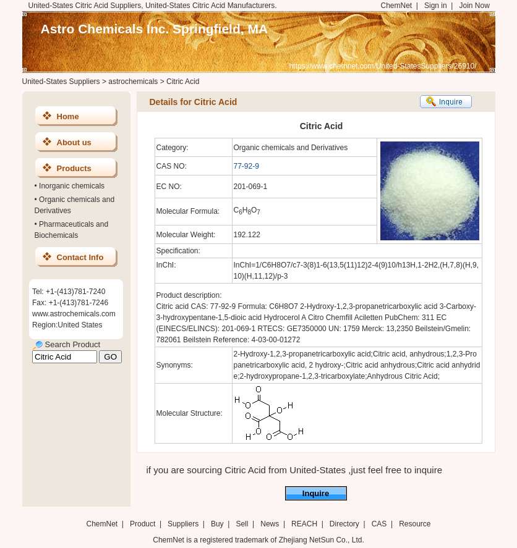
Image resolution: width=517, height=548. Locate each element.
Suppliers (183, 524)
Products (74, 168)
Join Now (474, 5)
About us (74, 142)
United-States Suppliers (61, 81)
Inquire (315, 493)
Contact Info (80, 257)
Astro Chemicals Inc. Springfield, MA (154, 29)
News (269, 524)
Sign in (435, 5)
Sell (242, 524)
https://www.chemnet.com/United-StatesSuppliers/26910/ (383, 66)
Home (68, 116)
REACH (304, 524)
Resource (414, 524)
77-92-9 (246, 166)
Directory (344, 524)
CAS (379, 524)
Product (144, 524)
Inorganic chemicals (72, 186)
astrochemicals (133, 81)
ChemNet (396, 5)
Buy (217, 524)
